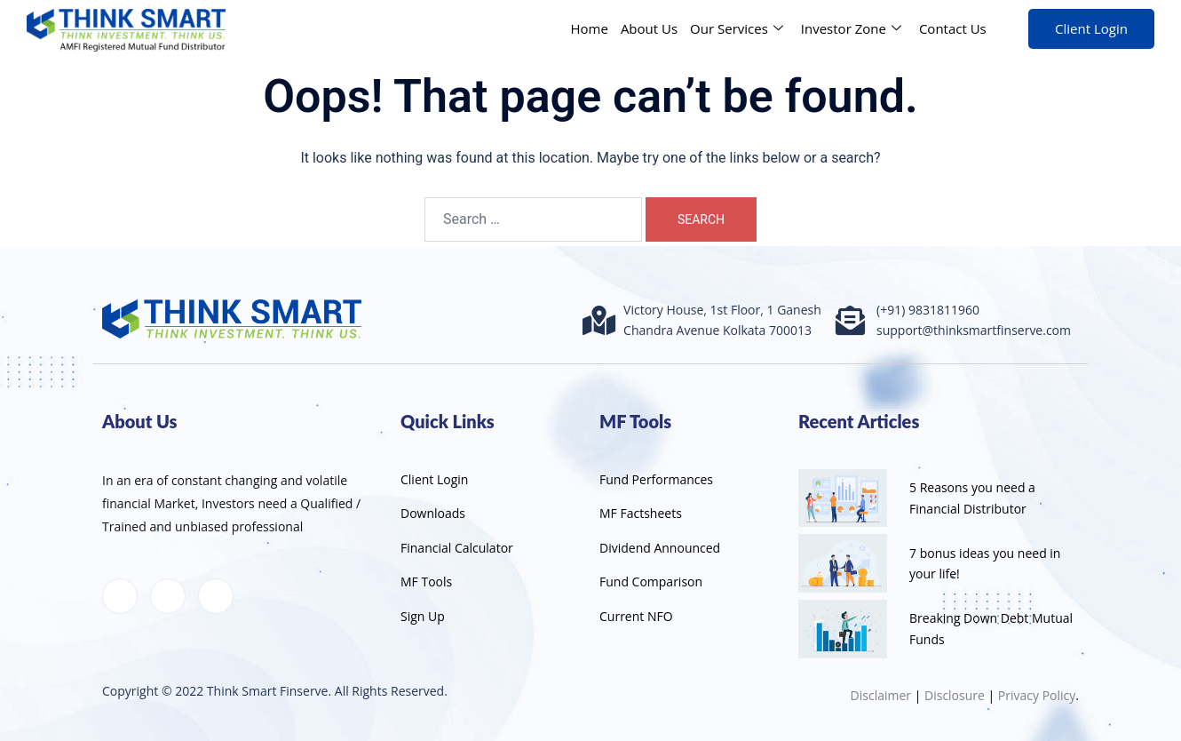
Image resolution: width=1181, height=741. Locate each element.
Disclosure (954, 695)
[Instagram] (216, 596)
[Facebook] (120, 596)
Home (588, 28)
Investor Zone (851, 28)
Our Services (736, 28)
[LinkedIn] (168, 596)
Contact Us (953, 28)
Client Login (1091, 28)
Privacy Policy (1036, 695)
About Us (649, 28)
